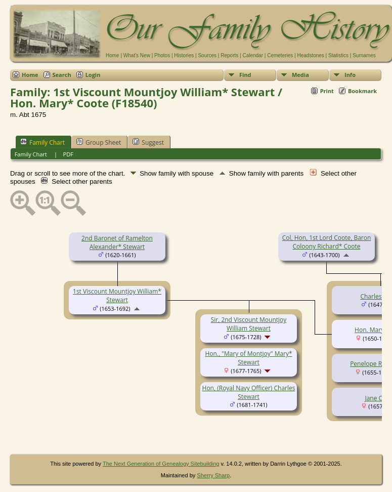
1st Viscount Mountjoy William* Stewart (117, 295)
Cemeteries (280, 55)
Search (62, 74)
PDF (68, 154)
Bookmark (362, 91)
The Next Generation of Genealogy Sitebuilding (161, 464)
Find (245, 74)
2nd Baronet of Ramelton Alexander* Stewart (117, 242)
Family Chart (42, 142)
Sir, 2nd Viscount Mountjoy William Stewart (249, 324)
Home (112, 55)
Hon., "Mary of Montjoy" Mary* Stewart (248, 357)
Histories (184, 55)
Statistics (338, 55)
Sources (207, 55)
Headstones (310, 55)
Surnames (364, 55)
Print (327, 91)
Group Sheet (98, 142)
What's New (136, 55)
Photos (162, 55)
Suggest (148, 142)
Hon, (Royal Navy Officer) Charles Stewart (248, 392)
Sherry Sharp (213, 475)
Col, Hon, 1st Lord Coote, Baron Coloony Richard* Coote (326, 242)
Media (300, 74)
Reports (229, 55)
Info (350, 74)
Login (93, 74)
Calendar (252, 55)
